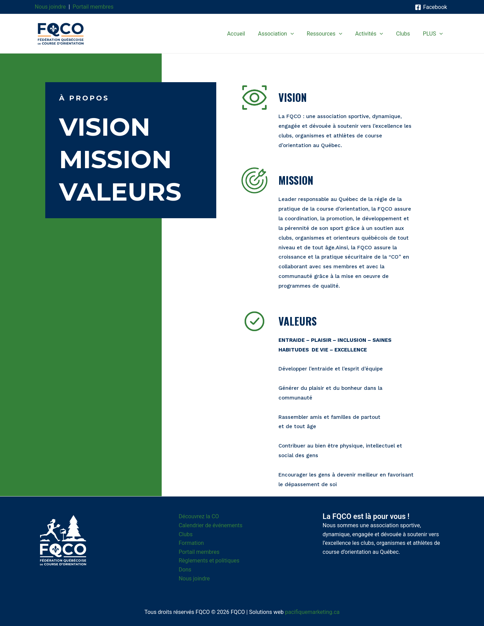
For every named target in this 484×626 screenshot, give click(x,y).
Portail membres (93, 6)
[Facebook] (430, 7)
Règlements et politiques (209, 560)
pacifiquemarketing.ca (312, 612)
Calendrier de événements (211, 525)
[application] (298, 34)
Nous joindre (50, 6)
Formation (191, 543)
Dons (185, 569)
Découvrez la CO (199, 516)
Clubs (185, 534)
